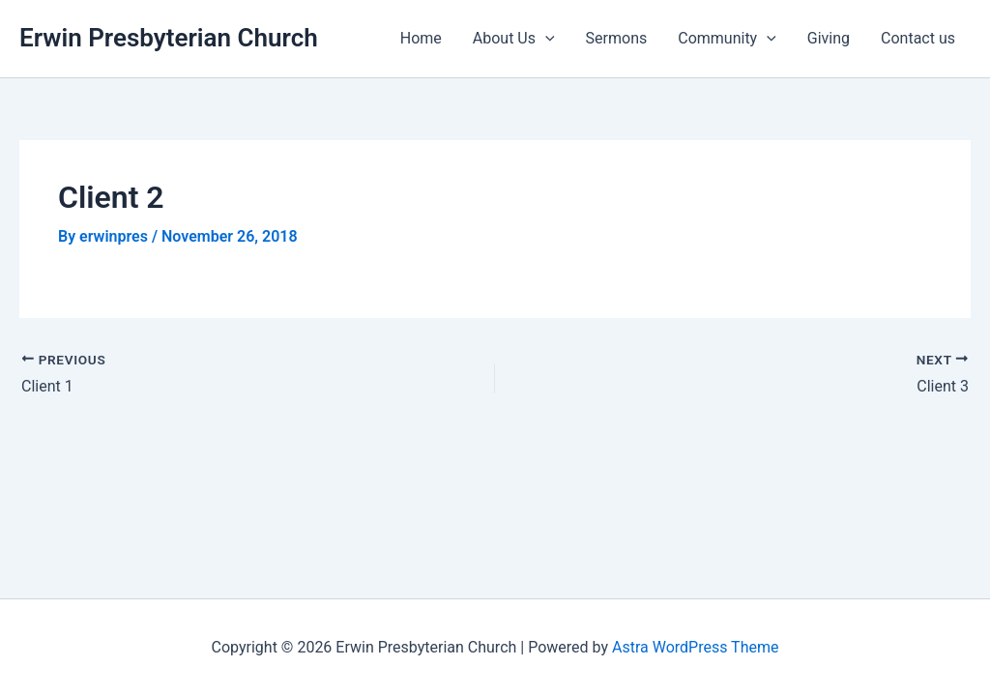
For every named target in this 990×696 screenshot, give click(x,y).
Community (727, 38)
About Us (514, 38)
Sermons (617, 38)
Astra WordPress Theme (695, 647)
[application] (545, 38)
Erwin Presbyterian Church (168, 37)
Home (421, 38)
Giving (828, 38)
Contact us (918, 38)
